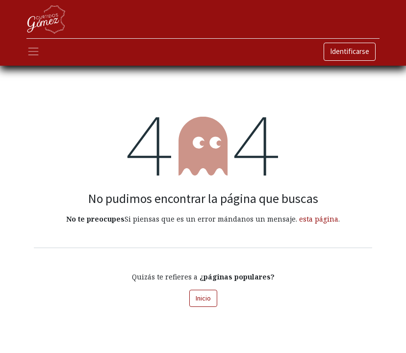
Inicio (203, 298)
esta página (318, 219)
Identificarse (349, 51)
